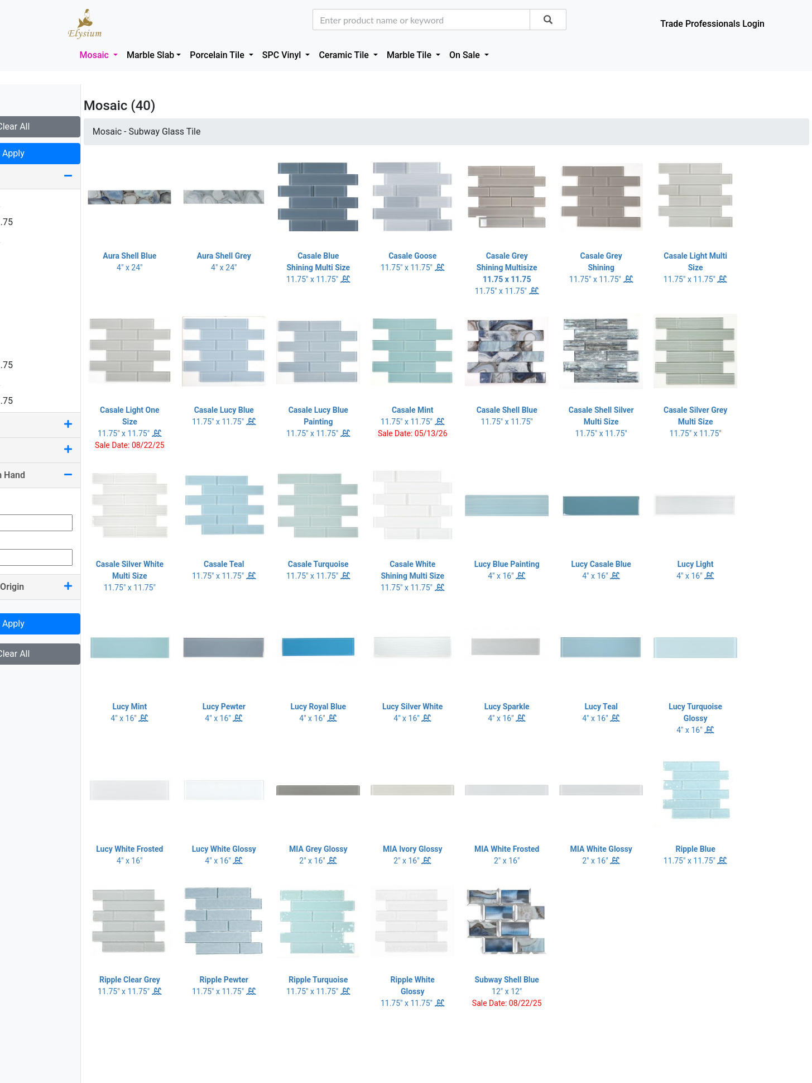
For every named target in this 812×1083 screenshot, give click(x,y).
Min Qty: (24, 503)
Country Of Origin (67, 586)
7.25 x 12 (31, 383)
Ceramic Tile (345, 55)
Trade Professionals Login (712, 23)
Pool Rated (67, 450)
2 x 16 (25, 293)
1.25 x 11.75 (37, 222)
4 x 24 (25, 329)
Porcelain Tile (218, 55)
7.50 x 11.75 (37, 400)
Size (67, 176)
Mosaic (95, 55)
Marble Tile (410, 55)
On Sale (465, 55)
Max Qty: (25, 537)
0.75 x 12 (31, 204)
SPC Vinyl (283, 55)
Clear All (66, 126)
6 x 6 (22, 347)
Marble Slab (150, 55)
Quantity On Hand (67, 475)
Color (67, 424)
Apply (67, 153)
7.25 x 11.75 (37, 365)
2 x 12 (25, 275)
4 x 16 (25, 311)
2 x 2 (22, 257)
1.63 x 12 (31, 240)
